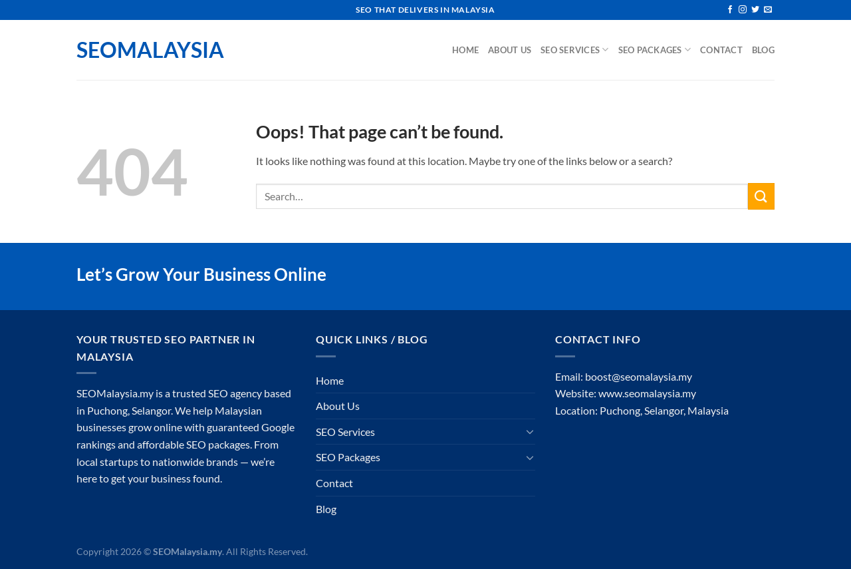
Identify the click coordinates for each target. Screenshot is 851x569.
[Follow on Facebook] (730, 10)
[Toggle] (530, 431)
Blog (763, 50)
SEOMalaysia (142, 50)
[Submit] (761, 196)
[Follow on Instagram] (743, 10)
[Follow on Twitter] (755, 10)
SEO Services (575, 49)
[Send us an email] (768, 10)
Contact (721, 50)
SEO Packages (654, 49)
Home (465, 50)
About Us (509, 50)
